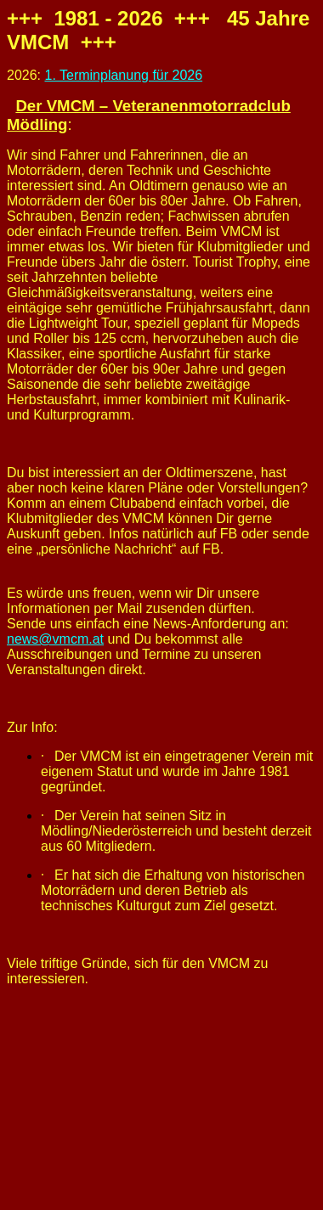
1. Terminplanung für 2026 (123, 75)
